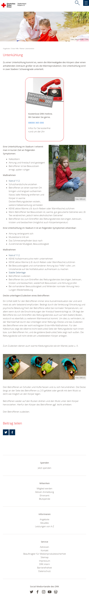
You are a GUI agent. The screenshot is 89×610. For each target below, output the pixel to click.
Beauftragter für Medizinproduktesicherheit (44, 553)
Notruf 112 (14, 180)
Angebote (44, 519)
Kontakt (44, 550)
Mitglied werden (44, 488)
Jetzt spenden (44, 467)
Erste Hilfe (14, 48)
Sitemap (45, 557)
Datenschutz (44, 571)
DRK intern (44, 564)
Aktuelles (44, 522)
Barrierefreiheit (44, 567)
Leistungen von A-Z (44, 526)
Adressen (44, 546)
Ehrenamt (44, 495)
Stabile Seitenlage (17, 272)
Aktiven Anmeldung (44, 491)
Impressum (44, 560)
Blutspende (44, 498)
